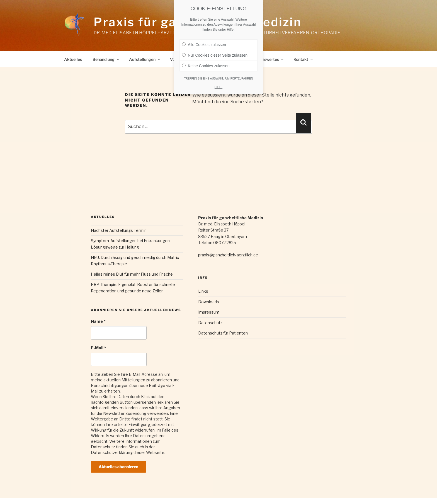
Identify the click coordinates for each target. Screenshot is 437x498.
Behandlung (106, 59)
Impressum (208, 312)
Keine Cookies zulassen (205, 66)
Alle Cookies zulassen (204, 44)
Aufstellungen (145, 59)
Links (203, 291)
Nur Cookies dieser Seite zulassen (214, 55)
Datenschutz (103, 446)
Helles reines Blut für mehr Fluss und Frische (132, 274)
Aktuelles (73, 59)
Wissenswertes (267, 59)
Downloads (208, 301)
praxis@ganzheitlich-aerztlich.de (228, 254)
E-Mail (98, 347)
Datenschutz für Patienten (223, 333)
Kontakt (303, 59)
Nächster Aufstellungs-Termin (119, 230)
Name (98, 321)
